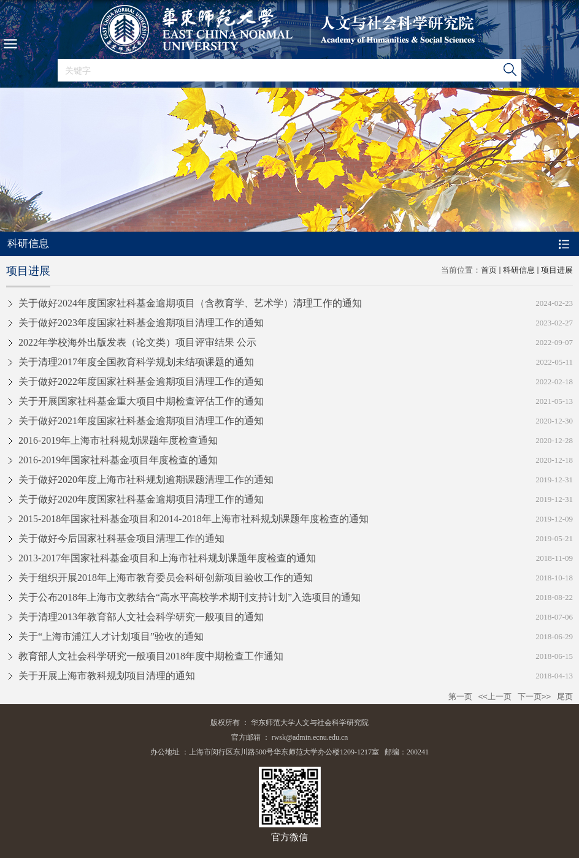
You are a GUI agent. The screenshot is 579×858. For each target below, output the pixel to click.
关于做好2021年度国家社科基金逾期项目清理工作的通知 (141, 421)
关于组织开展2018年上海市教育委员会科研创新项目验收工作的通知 (165, 577)
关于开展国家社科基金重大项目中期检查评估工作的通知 (141, 401)
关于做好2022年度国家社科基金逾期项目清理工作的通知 (141, 381)
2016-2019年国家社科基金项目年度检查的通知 (118, 460)
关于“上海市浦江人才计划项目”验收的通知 (111, 636)
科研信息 (519, 270)
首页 (489, 270)
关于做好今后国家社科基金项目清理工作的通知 (121, 538)
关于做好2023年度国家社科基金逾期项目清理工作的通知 (141, 322)
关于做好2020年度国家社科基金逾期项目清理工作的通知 (141, 499)
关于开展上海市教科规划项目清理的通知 (106, 675)
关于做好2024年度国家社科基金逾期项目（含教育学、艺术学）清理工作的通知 (190, 303)
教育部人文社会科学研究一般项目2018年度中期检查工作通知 (150, 656)
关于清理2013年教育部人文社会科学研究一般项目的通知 (141, 617)
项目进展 (557, 270)
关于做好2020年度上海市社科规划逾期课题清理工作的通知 (146, 479)
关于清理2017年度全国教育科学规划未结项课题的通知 (136, 362)
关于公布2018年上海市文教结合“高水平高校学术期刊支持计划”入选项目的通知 (189, 597)
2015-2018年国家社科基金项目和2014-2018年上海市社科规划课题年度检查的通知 (193, 519)
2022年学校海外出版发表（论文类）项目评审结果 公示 (137, 342)
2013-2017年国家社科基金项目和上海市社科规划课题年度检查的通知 (167, 558)
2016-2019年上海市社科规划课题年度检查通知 (118, 440)
